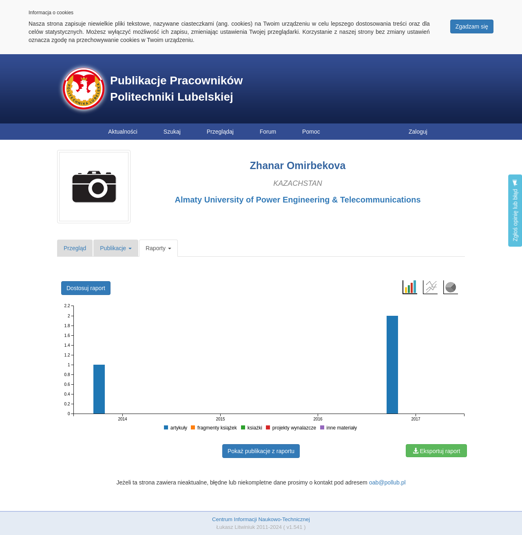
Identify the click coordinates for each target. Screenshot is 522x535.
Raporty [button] (158, 248)
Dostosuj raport (85, 288)
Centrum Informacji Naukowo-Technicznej (261, 519)
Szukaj (172, 131)
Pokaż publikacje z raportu (261, 451)
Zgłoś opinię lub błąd (515, 210)
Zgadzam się (472, 26)
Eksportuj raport (436, 451)
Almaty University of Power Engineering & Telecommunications (297, 199)
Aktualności (122, 131)
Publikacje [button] (116, 248)
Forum (268, 131)
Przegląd (75, 248)
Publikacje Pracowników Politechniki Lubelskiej (176, 88)
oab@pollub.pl (387, 482)
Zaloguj (418, 131)
